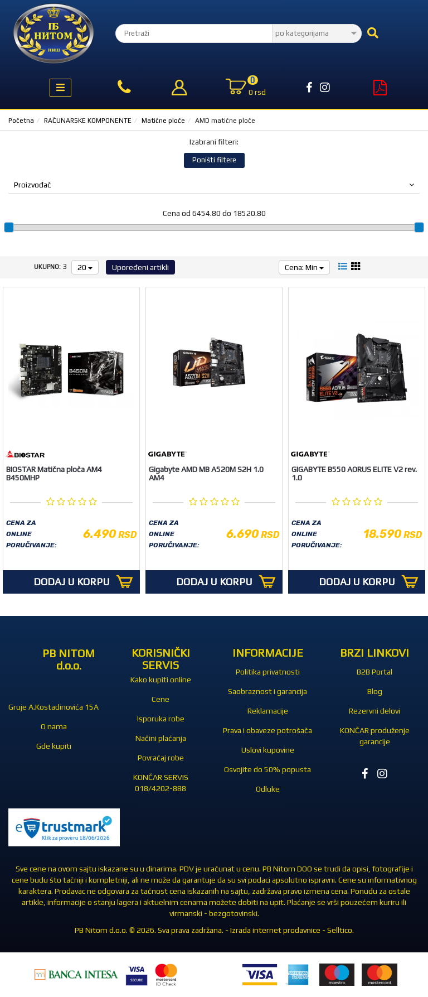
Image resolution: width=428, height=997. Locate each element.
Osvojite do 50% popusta (267, 769)
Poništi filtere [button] (214, 160)
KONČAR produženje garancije (375, 736)
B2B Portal (374, 671)
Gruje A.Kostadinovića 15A (53, 706)
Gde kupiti (53, 745)
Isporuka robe (160, 718)
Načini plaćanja (160, 738)
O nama (54, 726)
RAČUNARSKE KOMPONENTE (88, 120)
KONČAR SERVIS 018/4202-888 (160, 783)
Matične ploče (163, 120)
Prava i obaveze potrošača (267, 730)
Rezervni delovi (374, 710)
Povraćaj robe (161, 757)
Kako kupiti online (160, 679)
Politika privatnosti (268, 671)
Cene (160, 699)
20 (85, 267)
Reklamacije (267, 710)
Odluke (268, 788)
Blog (374, 691)
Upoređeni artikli (140, 267)
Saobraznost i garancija (267, 691)
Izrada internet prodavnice (275, 930)
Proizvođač (214, 184)
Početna (21, 120)
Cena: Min (304, 267)
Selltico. (340, 930)
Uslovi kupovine (267, 749)
